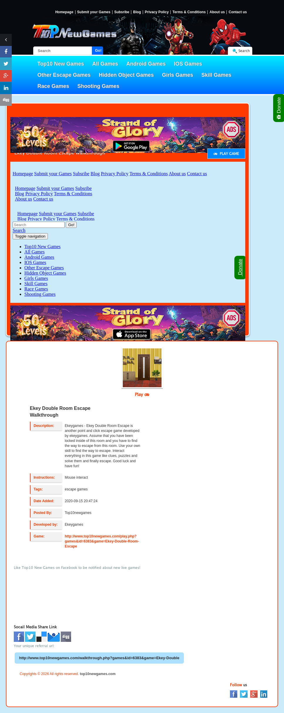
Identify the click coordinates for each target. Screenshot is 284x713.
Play (142, 394)
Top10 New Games (61, 64)
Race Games (53, 86)
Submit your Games (93, 12)
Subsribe (121, 12)
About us (217, 12)
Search (244, 51)
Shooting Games (99, 86)
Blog (137, 12)
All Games (105, 64)
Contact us (237, 12)
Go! (98, 50)
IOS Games (188, 64)
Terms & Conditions (189, 12)
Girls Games (177, 75)
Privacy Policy (157, 12)
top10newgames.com (97, 674)
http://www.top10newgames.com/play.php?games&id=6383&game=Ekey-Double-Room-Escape (102, 541)
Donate (279, 108)
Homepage (64, 12)
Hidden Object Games (126, 75)
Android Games (146, 64)
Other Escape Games (64, 75)
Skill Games (216, 75)
